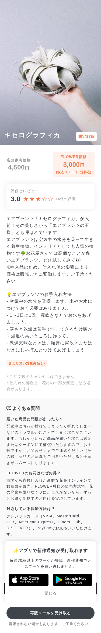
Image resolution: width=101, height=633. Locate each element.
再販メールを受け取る (50, 613)
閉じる (50, 593)
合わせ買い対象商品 (27, 363)
